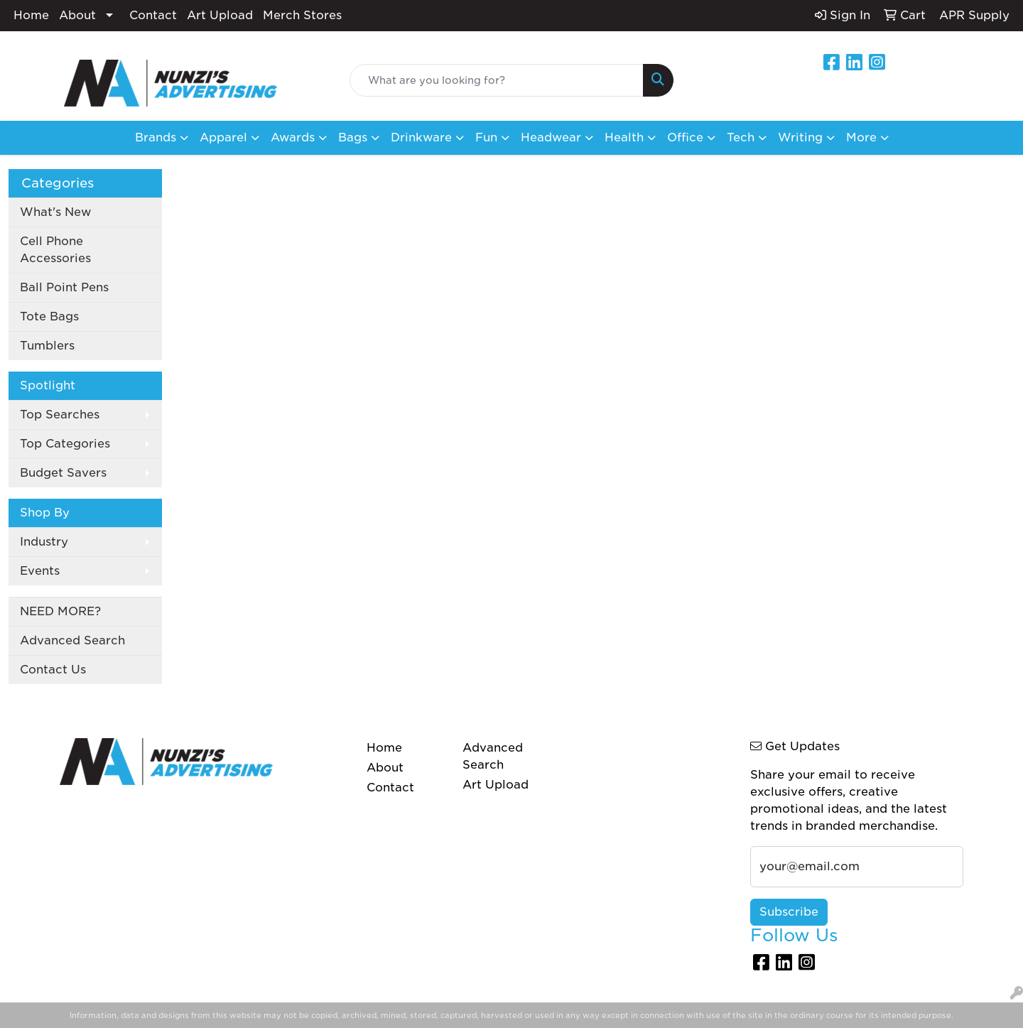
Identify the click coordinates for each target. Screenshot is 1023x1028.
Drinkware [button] (421, 137)
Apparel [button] (223, 137)
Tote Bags (49, 316)
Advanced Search (72, 640)
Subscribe (788, 912)
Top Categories (65, 443)
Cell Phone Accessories (55, 249)
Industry (44, 541)
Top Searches (59, 414)
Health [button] (624, 137)
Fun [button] (486, 137)
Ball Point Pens (64, 287)
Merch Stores (302, 15)
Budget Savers (63, 473)
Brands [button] (155, 137)
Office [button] (685, 137)
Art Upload (220, 15)
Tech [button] (740, 137)
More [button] (861, 137)
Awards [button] (293, 137)
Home (31, 15)
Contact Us (53, 669)
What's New (55, 212)
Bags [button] (352, 137)
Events (40, 571)
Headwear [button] (551, 137)
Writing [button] (800, 137)
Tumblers (47, 345)
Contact (153, 15)
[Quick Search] (497, 80)
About (77, 15)
